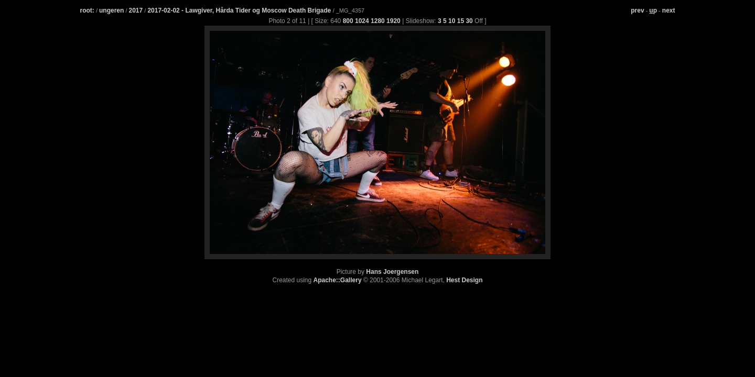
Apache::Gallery (338, 280)
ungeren (111, 10)
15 (460, 21)
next (668, 10)
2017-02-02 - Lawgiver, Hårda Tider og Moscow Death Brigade (239, 10)
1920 (393, 21)
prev (637, 10)
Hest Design (464, 280)
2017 (136, 10)
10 (451, 21)
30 (469, 21)
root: (87, 10)
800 (348, 21)
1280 (378, 21)
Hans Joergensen (392, 271)
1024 (362, 21)
